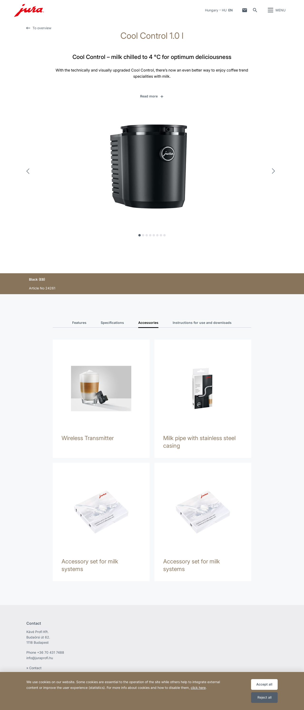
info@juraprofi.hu (39, 656)
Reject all (264, 697)
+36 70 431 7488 (50, 650)
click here (198, 688)
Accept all (264, 684)
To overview (42, 33)
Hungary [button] (211, 13)
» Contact (34, 666)
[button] (152, 101)
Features (79, 328)
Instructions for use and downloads (202, 328)
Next (275, 176)
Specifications (112, 328)
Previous (29, 176)
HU (224, 13)
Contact (244, 13)
